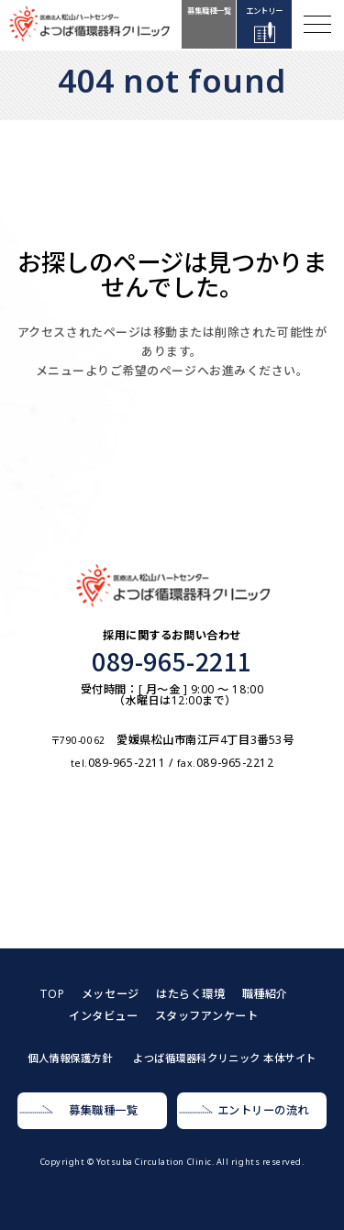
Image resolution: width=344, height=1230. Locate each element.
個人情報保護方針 (70, 1058)
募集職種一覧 (209, 11)
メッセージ (110, 994)
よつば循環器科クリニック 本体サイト (224, 1058)
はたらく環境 (190, 994)
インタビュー (103, 1016)
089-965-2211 (171, 661)
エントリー (264, 11)
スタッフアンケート (207, 1016)
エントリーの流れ (263, 1110)
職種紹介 (265, 994)
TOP (52, 994)
